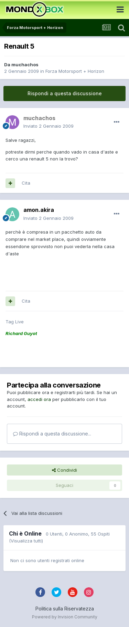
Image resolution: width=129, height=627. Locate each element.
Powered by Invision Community (64, 616)
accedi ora (39, 399)
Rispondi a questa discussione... (52, 434)
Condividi (64, 470)
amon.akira (38, 209)
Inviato (48, 126)
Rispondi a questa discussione (65, 93)
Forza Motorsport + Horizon (74, 71)
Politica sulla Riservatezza (64, 608)
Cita (26, 183)
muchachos (25, 64)
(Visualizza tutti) (26, 540)
